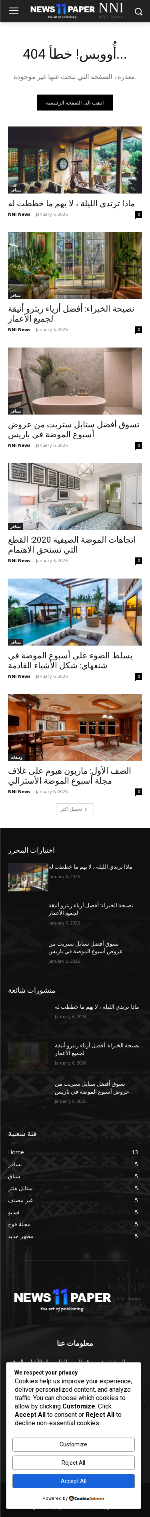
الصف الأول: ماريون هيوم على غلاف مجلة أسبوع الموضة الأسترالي (69, 776)
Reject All (73, 1463)
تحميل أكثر (74, 809)
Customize (73, 1444)
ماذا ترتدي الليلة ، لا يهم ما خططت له (71, 203)
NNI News (19, 214)
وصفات (16, 757)
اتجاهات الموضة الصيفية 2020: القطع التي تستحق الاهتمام (72, 545)
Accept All (73, 1481)
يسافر (15, 190)
